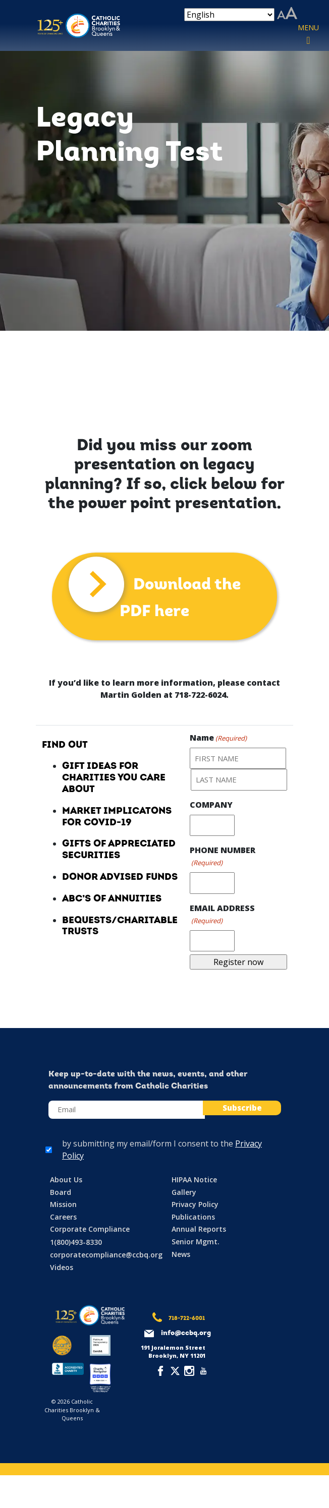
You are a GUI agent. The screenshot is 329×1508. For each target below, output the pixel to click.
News (181, 1254)
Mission (63, 1204)
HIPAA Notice (194, 1179)
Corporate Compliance (90, 1229)
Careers (63, 1217)
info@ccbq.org (186, 1333)
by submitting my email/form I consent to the (162, 1149)
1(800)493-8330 (76, 1242)
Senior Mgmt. (196, 1241)
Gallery (184, 1192)
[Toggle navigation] (308, 34)
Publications (193, 1217)
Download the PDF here (180, 598)
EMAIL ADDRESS (222, 914)
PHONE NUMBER (222, 856)
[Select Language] (229, 14)
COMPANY (211, 804)
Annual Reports (199, 1229)
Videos (61, 1267)
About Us (66, 1179)
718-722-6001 (187, 1318)
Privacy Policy (195, 1204)
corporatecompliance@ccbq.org (106, 1254)
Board (60, 1192)
